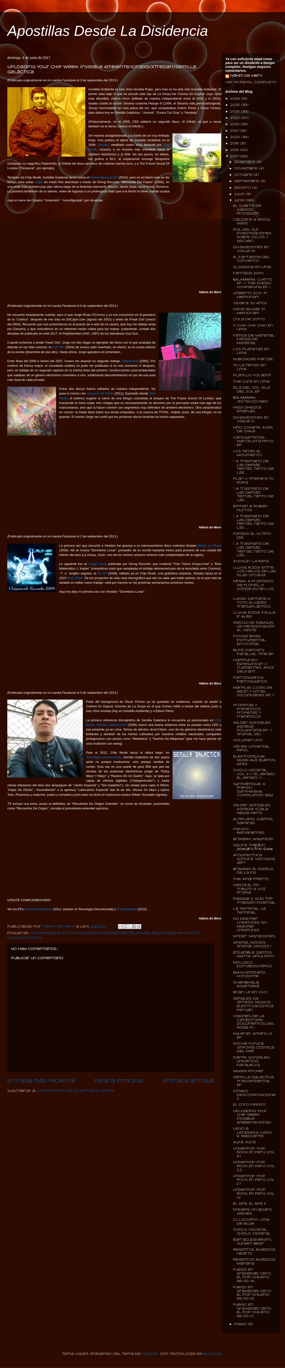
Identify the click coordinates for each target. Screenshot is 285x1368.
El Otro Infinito (249, 1104)
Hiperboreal (130, 361)
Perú (182, 933)
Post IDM (32, 938)
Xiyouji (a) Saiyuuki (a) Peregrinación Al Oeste (254, 626)
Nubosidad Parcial (253, 359)
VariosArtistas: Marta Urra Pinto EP (253, 441)
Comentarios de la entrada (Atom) (75, 1091)
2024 (235, 111)
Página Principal (119, 1081)
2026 (235, 98)
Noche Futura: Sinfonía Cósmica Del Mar (253, 1047)
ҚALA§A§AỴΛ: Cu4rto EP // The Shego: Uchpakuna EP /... (253, 283)
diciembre (245, 162)
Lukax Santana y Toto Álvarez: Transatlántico (252, 602)
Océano (103, 145)
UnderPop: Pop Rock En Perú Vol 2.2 (254, 1166)
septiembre (247, 181)
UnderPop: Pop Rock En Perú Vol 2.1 (254, 1180)
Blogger (212, 1354)
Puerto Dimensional (38, 909)
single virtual (98, 564)
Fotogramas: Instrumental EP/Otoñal (249, 640)
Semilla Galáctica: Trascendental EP (253, 1081)
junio (240, 200)
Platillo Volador (252, 375)
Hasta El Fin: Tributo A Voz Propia (249, 889)
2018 (235, 150)
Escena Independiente (109, 933)
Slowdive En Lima (252, 267)
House (143, 933)
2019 (235, 143)
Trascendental (127, 909)
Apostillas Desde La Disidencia (107, 31)
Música (168, 933)
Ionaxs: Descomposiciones (254, 1095)
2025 (235, 105)
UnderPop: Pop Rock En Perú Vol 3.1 (254, 1152)
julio (240, 194)
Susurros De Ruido (100, 393)
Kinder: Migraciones (254, 936)
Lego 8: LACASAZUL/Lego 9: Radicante (252, 1132)
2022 (235, 124)
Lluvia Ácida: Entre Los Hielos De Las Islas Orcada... (254, 571)
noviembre (246, 168)
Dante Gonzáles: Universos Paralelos (251, 1061)
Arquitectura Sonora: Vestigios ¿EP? (254, 859)
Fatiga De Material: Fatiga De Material (254, 339)
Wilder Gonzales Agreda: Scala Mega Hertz (251, 809)
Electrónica (70, 933)
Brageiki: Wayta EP (253, 839)
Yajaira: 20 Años (250, 303)
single (39, 182)
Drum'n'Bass (43, 933)
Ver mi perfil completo (250, 82)
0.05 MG (58, 347)
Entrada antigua (188, 1081)
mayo (241, 1324)
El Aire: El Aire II (249, 1203)
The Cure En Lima (251, 381)
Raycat (150, 1354)
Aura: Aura (244, 1142)
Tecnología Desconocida (103, 757)
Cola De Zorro (249, 319)
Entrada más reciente (41, 1081)
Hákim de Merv (246, 75)
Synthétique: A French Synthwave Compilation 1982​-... (253, 792)
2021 (234, 130)
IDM (155, 933)
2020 (235, 137)
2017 (234, 156)
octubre (244, 175)
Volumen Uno (248, 740)
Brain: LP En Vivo (250, 992)
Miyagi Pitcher (248, 1071)
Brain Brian (75, 578)
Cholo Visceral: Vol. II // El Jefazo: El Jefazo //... (254, 774)
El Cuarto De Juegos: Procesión (247, 209)
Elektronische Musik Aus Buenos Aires (254, 760)
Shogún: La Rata (251, 561)
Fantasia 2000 (248, 273)
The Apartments (251, 879)
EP (104, 177)
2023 (235, 118)
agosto (243, 187)
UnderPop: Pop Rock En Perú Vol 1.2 (254, 1193)
